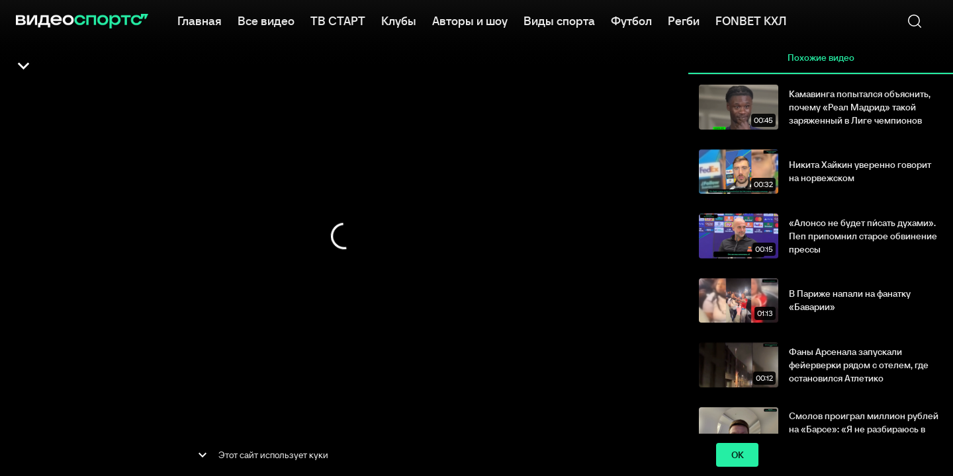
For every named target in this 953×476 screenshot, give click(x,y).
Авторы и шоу (470, 20)
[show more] (202, 455)
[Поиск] (914, 21)
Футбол (631, 20)
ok (737, 455)
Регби (683, 20)
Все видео (266, 20)
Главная (199, 20)
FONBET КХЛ (750, 20)
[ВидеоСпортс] (82, 21)
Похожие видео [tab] (820, 58)
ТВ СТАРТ (337, 20)
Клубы (398, 20)
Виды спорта (559, 20)
